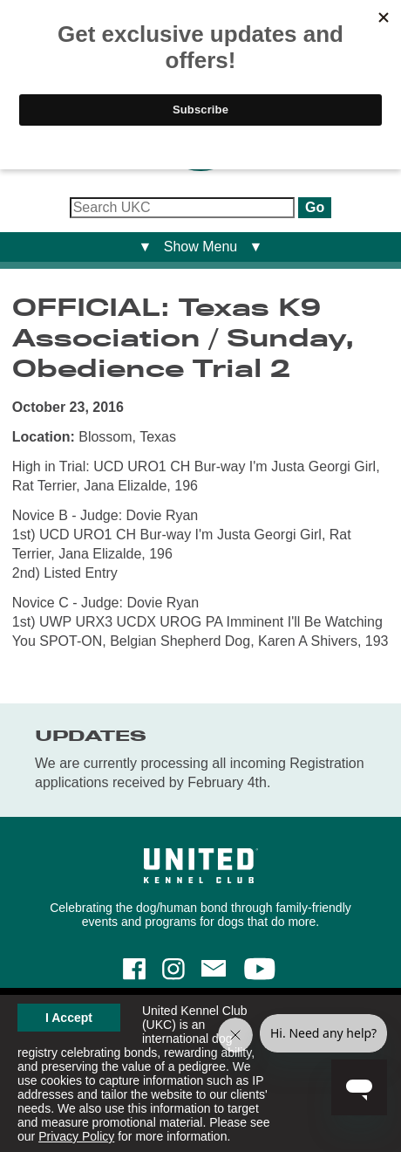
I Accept (68, 1018)
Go (314, 207)
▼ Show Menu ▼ (201, 246)
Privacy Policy (76, 1136)
